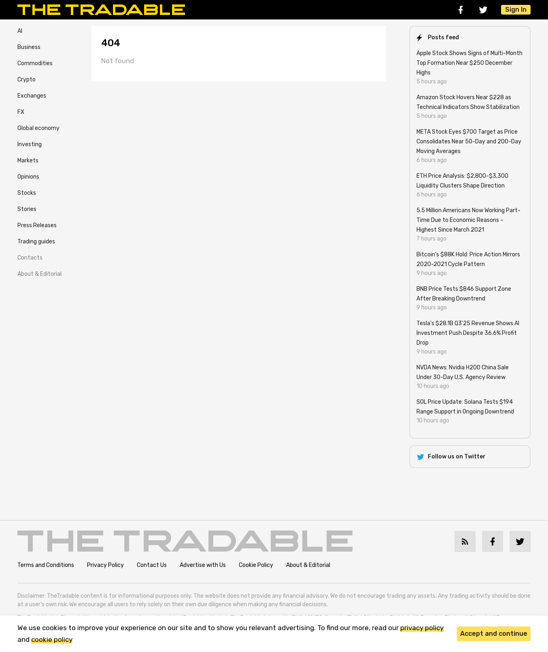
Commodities (35, 63)
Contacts (29, 257)
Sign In (516, 9)
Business (28, 47)
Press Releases (37, 225)
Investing (29, 144)
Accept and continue (493, 633)
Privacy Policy (105, 565)
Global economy (38, 128)
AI (19, 31)
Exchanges (31, 95)
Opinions (28, 176)
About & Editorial (39, 274)
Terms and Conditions (45, 565)
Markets (27, 160)
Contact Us (152, 565)
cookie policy (51, 639)
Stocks (26, 193)
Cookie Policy (256, 565)
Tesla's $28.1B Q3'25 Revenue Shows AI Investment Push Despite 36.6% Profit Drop (467, 333)
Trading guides (36, 241)
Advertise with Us (203, 565)
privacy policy (422, 628)
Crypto (26, 79)
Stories (26, 209)
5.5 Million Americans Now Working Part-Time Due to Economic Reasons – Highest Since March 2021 (468, 220)
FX (20, 112)
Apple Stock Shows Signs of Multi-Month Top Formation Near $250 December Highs (469, 63)
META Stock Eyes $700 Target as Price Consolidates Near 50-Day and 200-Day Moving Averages (468, 141)
